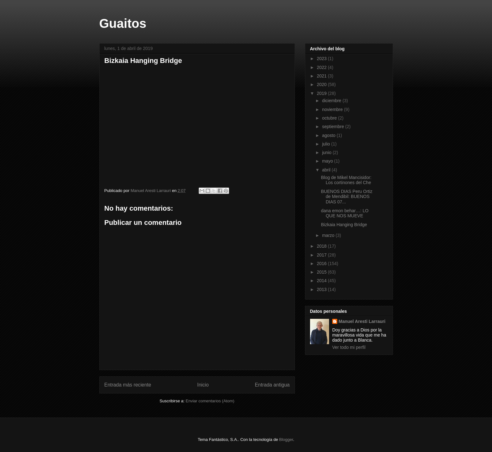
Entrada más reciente (127, 384)
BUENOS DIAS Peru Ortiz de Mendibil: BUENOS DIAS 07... (346, 197)
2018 (322, 246)
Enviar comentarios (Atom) (210, 401)
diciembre (332, 100)
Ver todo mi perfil (348, 347)
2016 (322, 263)
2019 (322, 93)
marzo (329, 235)
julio (326, 143)
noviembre (333, 109)
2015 (322, 272)
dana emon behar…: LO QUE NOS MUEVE (344, 213)
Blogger (286, 439)
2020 (322, 84)
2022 (322, 67)
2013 (322, 289)
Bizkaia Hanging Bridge (344, 224)
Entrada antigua (272, 384)
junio (327, 152)
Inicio (203, 384)
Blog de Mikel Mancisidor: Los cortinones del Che (346, 180)
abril (327, 169)
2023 (322, 58)
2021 (322, 75)
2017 (322, 254)
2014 (322, 280)
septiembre (333, 126)
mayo (328, 161)
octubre (330, 118)
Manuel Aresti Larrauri (362, 321)
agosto (329, 135)
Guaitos (122, 23)
